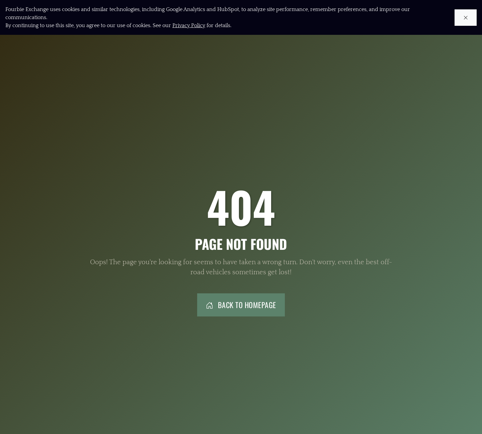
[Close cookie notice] (466, 17)
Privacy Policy (188, 25)
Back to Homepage (241, 304)
